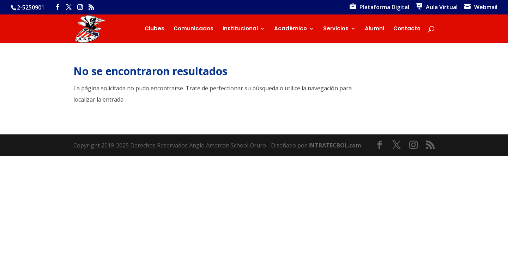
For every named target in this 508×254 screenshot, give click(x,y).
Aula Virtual (442, 7)
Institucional (240, 29)
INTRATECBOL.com (334, 145)
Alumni (374, 29)
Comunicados (193, 29)
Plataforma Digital (384, 7)
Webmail (485, 7)
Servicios (336, 29)
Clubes (154, 29)
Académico (290, 29)
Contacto (407, 29)
